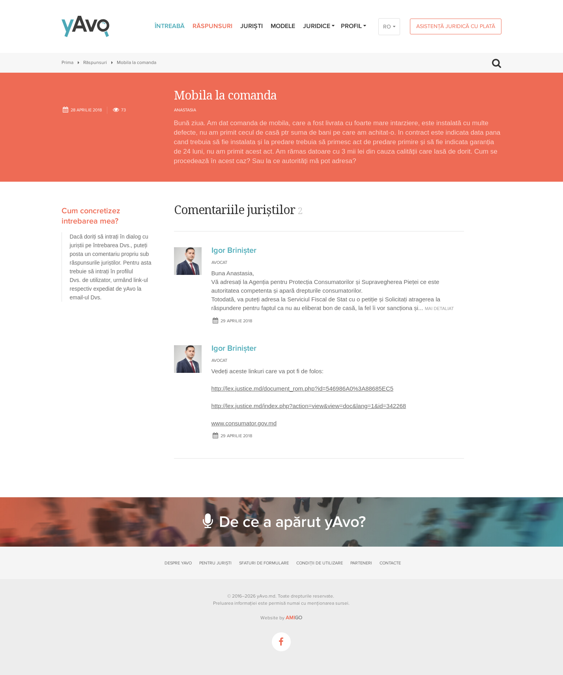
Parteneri (361, 563)
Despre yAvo (178, 563)
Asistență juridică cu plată (455, 26)
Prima (67, 63)
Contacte (390, 563)
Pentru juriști (215, 563)
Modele (283, 26)
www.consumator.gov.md (244, 423)
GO (294, 618)
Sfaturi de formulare (264, 563)
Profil (354, 26)
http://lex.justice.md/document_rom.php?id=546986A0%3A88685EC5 (302, 388)
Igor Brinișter (233, 250)
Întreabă (170, 26)
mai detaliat (439, 308)
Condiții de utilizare (319, 563)
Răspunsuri (212, 26)
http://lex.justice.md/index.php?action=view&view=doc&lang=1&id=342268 (308, 405)
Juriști (251, 26)
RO (387, 26)
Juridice (319, 26)
